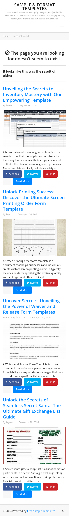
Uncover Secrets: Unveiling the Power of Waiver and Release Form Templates (31, 306)
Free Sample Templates (41, 511)
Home (6, 36)
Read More (22, 181)
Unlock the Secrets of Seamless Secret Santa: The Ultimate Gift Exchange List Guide (32, 408)
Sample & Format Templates (34, 6)
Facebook (12, 174)
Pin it (50, 174)
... (7, 181)
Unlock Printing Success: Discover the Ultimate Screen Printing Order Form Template (34, 200)
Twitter (32, 174)
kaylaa (9, 105)
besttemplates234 (15, 317)
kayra (9, 214)
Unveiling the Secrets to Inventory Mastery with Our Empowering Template (32, 94)
